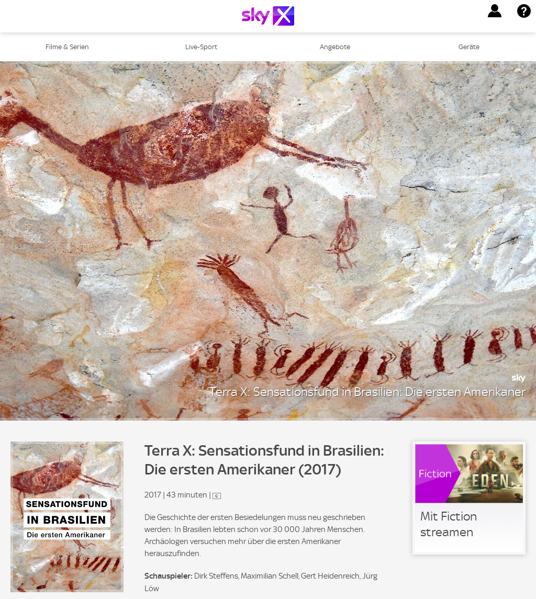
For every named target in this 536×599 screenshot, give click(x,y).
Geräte (469, 47)
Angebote (335, 47)
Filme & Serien (67, 47)
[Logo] (268, 16)
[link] (469, 498)
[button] (494, 11)
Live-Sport (201, 47)
